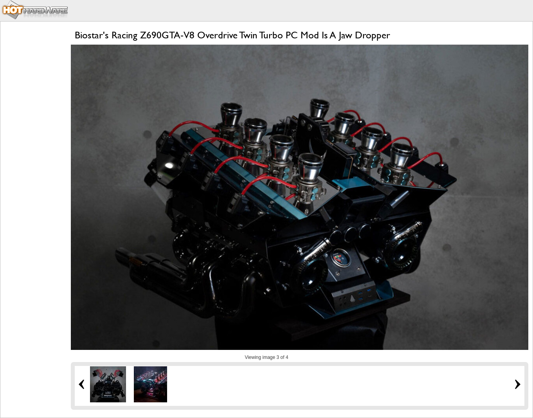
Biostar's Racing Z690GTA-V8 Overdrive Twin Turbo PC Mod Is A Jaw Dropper (232, 35)
